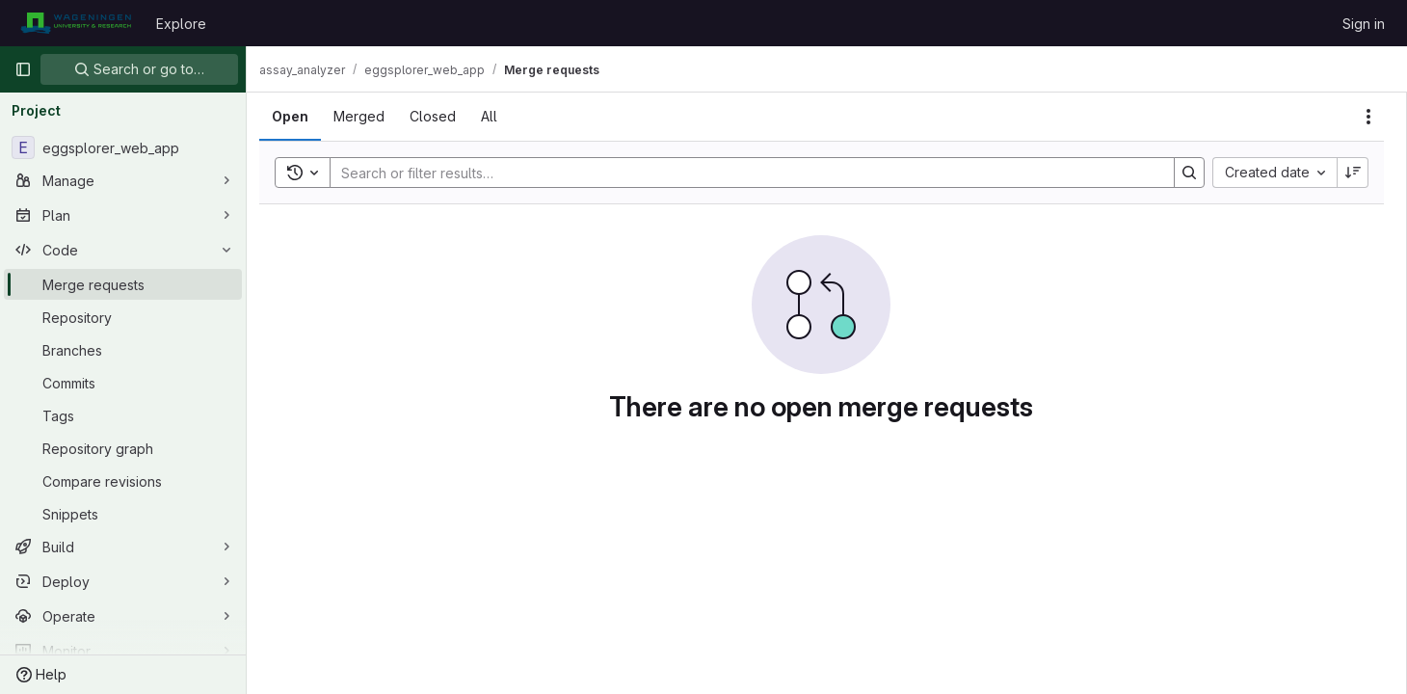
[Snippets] (123, 513)
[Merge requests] (123, 284)
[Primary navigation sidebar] (23, 69)
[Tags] (123, 415)
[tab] (301, 117)
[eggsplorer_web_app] (123, 147)
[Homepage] (76, 23)
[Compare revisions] (123, 481)
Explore (181, 23)
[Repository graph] (123, 448)
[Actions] (1368, 116)
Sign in (1363, 23)
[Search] (748, 172)
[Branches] (123, 349)
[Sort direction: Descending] (1353, 172)
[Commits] (123, 382)
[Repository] (123, 317)
